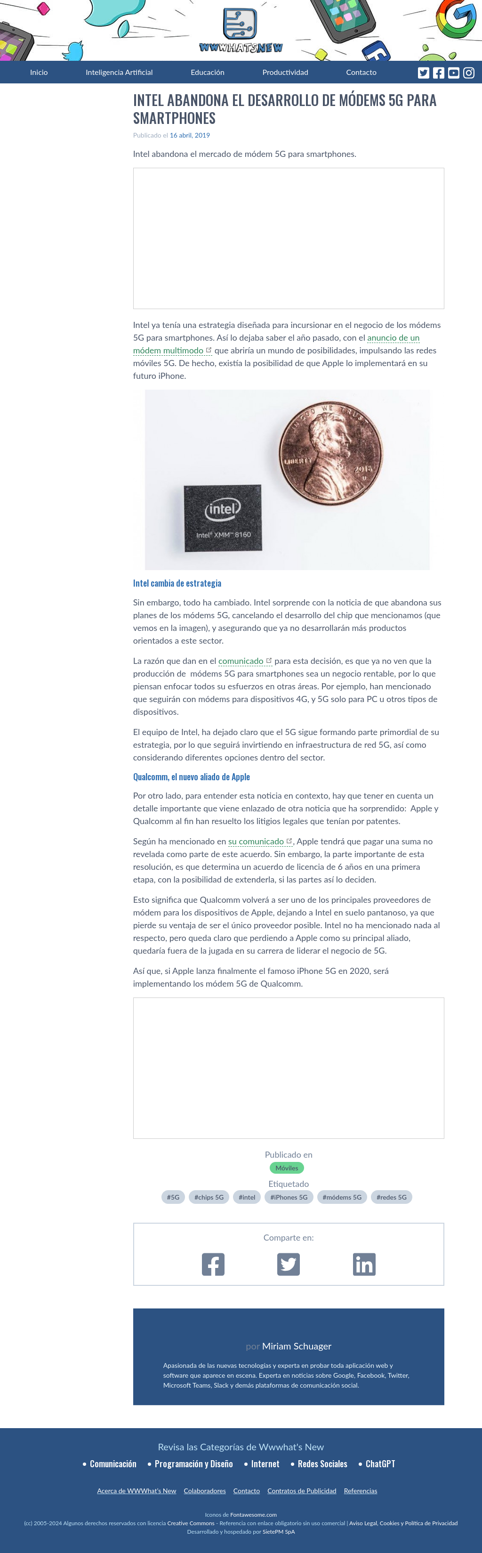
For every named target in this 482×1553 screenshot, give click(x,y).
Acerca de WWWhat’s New (136, 1491)
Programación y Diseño (194, 1463)
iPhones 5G (291, 1197)
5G (175, 1197)
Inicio (39, 71)
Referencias (361, 1491)
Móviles (286, 1168)
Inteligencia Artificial (119, 71)
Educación (208, 71)
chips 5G (211, 1197)
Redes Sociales (322, 1463)
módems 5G (344, 1197)
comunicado (241, 660)
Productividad (285, 71)
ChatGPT (380, 1463)
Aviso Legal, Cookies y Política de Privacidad (403, 1523)
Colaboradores (205, 1491)
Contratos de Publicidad (301, 1491)
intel (248, 1197)
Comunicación (113, 1463)
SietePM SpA (279, 1531)
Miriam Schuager (296, 1345)
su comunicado (256, 841)
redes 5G (393, 1197)
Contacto (361, 71)
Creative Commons (191, 1523)
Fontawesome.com (253, 1514)
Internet (265, 1463)
